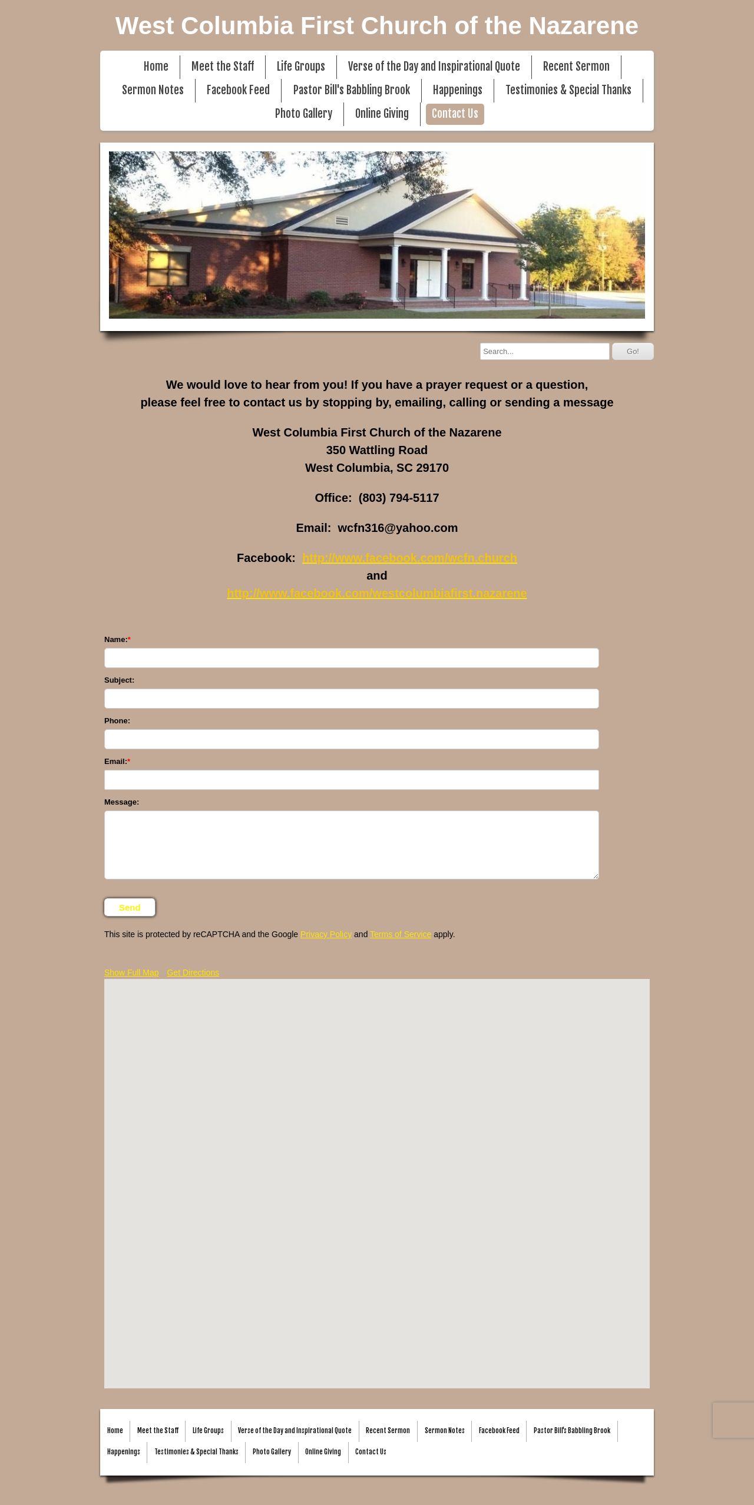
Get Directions (193, 972)
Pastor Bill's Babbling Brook (351, 90)
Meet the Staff (222, 67)
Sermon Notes (153, 90)
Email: (115, 761)
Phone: (117, 720)
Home (156, 67)
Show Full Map (131, 972)
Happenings (457, 90)
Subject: (119, 680)
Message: (121, 802)
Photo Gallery (303, 114)
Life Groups (301, 67)
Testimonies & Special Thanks (568, 90)
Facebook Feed (238, 90)
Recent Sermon (576, 67)
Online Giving (382, 114)
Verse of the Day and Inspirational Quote (434, 67)
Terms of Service (400, 934)
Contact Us (455, 114)
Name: (116, 639)
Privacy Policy (326, 934)
